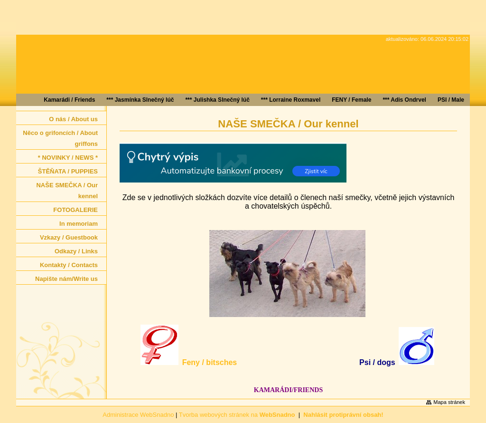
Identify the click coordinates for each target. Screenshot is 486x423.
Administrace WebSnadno (138, 414)
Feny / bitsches (209, 362)
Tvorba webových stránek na (237, 414)
